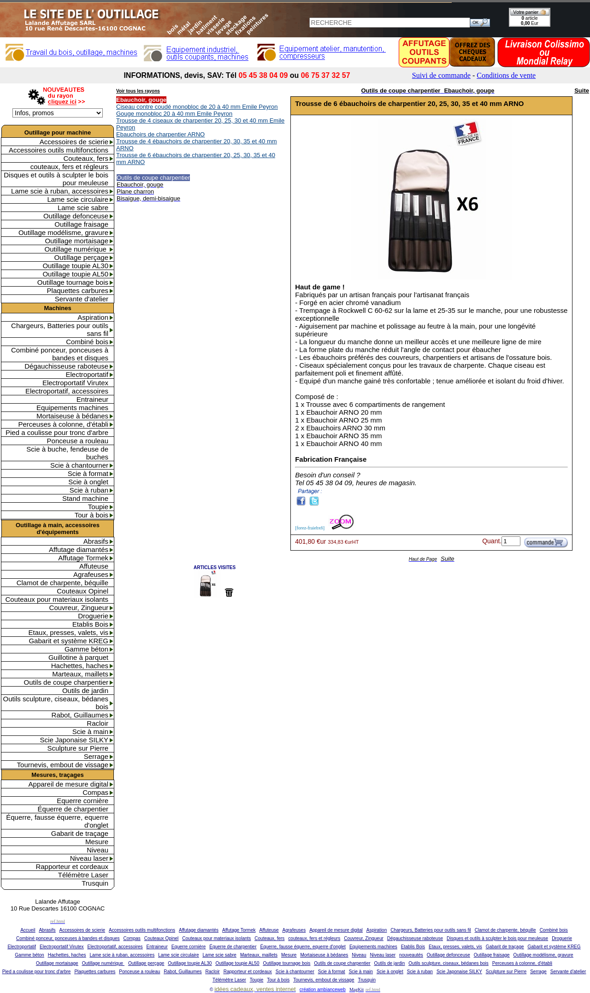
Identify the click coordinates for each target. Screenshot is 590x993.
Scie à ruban (89, 490)
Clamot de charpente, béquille (62, 583)
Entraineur (92, 399)
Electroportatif (86, 374)
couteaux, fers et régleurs (69, 166)
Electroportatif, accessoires (66, 391)
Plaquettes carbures (77, 290)
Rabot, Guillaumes (80, 715)
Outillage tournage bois (72, 282)
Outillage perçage (81, 257)
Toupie (98, 507)
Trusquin (95, 883)
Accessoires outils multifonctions (58, 150)
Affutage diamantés (78, 549)
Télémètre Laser (83, 875)
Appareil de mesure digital (68, 784)
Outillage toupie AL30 (75, 266)
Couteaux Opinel (82, 591)
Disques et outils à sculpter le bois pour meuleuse (56, 179)
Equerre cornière (82, 801)
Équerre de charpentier (73, 809)
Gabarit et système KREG (68, 641)
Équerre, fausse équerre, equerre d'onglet (57, 821)
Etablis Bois (90, 624)
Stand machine (85, 498)
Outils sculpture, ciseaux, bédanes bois (55, 703)
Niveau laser (89, 858)
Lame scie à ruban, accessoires (59, 191)
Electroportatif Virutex (75, 383)
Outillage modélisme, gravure (63, 232)
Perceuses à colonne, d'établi (63, 424)
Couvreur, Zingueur (78, 607)
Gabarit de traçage (79, 833)
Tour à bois (91, 515)
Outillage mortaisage (76, 241)
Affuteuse (93, 566)
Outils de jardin (85, 690)
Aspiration (92, 317)
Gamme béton (86, 649)
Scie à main (90, 731)
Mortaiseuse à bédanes (72, 416)
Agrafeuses (90, 574)
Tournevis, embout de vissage (62, 765)
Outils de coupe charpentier (66, 682)
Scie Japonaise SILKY (74, 740)
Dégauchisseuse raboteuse (66, 366)
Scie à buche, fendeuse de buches (67, 453)
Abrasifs (95, 541)
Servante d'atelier (81, 299)
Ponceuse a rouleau (77, 441)
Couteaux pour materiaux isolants (57, 599)
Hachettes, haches (79, 666)
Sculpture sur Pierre (77, 748)
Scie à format (88, 473)
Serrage (96, 756)
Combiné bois (87, 342)
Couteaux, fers (85, 158)
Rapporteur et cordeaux (71, 866)
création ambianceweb (323, 989)
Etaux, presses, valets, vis (68, 632)
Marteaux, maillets (80, 674)
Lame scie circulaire (77, 199)
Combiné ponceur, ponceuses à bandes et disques (59, 354)
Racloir (97, 723)
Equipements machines (72, 407)
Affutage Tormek (83, 558)
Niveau (97, 850)
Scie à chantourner (79, 465)
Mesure (96, 842)
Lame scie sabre (83, 208)
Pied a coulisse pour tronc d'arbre (57, 432)
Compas (95, 792)
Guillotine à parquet (78, 657)
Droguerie (93, 616)
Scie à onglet (88, 482)
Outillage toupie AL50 (75, 274)
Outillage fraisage (81, 224)
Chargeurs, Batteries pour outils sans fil (59, 329)
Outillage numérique (76, 249)
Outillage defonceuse (75, 216)
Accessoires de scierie (74, 142)
